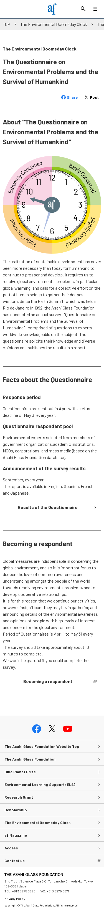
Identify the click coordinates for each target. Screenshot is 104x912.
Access (11, 848)
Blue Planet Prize (20, 771)
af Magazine (15, 835)
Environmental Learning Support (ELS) (39, 784)
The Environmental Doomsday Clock (53, 24)
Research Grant (18, 797)
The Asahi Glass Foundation (29, 759)
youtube (67, 728)
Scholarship (15, 809)
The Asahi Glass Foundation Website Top (41, 746)
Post (94, 97)
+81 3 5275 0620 (23, 891)
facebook (36, 728)
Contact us (14, 860)
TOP (6, 24)
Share (72, 97)
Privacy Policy (14, 898)
